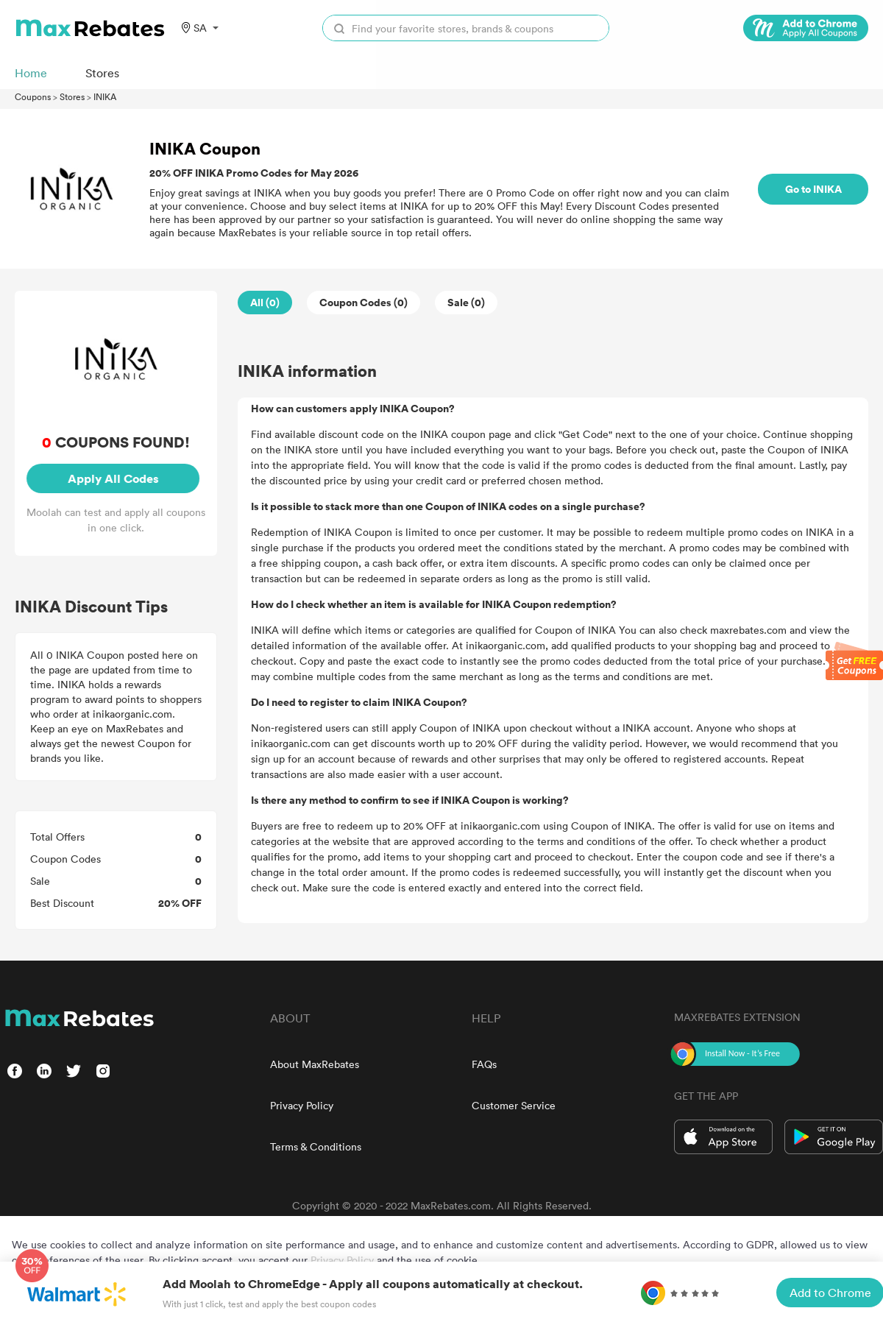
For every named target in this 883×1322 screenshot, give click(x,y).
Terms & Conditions (315, 1146)
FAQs (484, 1064)
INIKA (104, 96)
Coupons (33, 96)
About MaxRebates (314, 1064)
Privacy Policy (301, 1105)
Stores (72, 96)
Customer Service (514, 1105)
